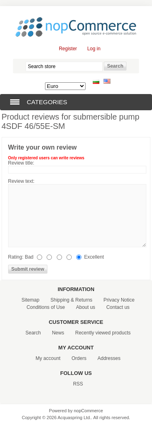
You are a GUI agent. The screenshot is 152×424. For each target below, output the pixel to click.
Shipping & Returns (71, 300)
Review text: (21, 181)
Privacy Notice (119, 300)
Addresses (109, 358)
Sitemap (30, 300)
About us (85, 307)
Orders (78, 358)
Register (68, 48)
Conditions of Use (45, 307)
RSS (78, 384)
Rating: (16, 257)
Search (33, 333)
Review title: (21, 163)
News (58, 333)
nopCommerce (88, 410)
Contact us (117, 307)
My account (48, 358)
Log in (94, 48)
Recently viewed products (103, 333)
